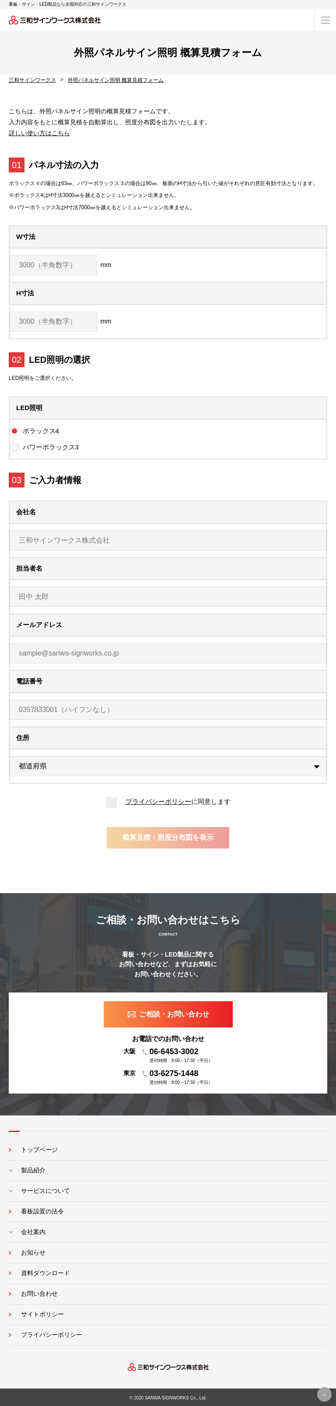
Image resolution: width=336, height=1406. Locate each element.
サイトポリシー (42, 1314)
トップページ (39, 1149)
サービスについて (45, 1190)
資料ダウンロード (45, 1272)
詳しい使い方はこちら (39, 133)
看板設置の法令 (42, 1211)
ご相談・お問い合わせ (174, 1014)
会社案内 (33, 1231)
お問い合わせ (39, 1293)
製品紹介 (33, 1170)
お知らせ (33, 1252)
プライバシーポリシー (158, 801)
